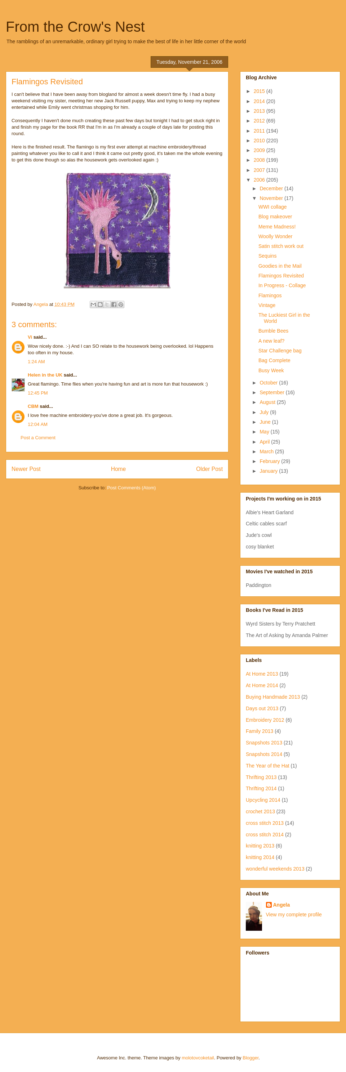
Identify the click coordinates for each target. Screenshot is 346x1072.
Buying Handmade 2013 (273, 697)
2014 (260, 101)
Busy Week (271, 370)
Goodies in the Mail (280, 266)
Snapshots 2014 (264, 754)
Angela (281, 905)
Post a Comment (38, 437)
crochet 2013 (260, 811)
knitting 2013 (260, 846)
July (265, 412)
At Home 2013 (262, 674)
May (265, 432)
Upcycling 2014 (263, 800)
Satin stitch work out (280, 246)
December (272, 188)
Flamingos (270, 295)
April (265, 442)
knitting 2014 (260, 857)
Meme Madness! (277, 227)
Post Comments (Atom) (131, 487)
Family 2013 (259, 731)
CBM (33, 406)
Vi (30, 337)
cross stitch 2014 (265, 834)
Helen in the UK (45, 375)
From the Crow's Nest (75, 27)
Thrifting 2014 (261, 788)
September (272, 392)
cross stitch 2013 (265, 823)
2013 (260, 111)
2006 (260, 180)
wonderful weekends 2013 (275, 869)
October (269, 383)
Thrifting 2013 (261, 777)
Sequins (267, 256)
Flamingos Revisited (281, 276)
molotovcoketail (198, 1057)
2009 (260, 150)
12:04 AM (38, 424)
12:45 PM (38, 393)
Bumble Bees (273, 331)
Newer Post (26, 469)
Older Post (209, 469)
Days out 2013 (262, 708)
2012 (260, 121)
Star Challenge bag (280, 350)
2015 (260, 91)
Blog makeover (275, 216)
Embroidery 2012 (265, 720)
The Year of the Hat (267, 766)
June (266, 422)
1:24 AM (36, 361)
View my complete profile (294, 914)
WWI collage (272, 207)
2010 (260, 140)
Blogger (250, 1057)
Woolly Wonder (275, 236)
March (267, 451)
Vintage (266, 305)
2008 (260, 160)
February (270, 461)
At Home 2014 (262, 685)
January (269, 471)
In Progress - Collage (282, 285)
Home (118, 469)
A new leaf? (271, 341)
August (268, 402)
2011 (260, 131)
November (272, 198)
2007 (260, 170)
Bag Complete (274, 360)
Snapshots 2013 (264, 743)
